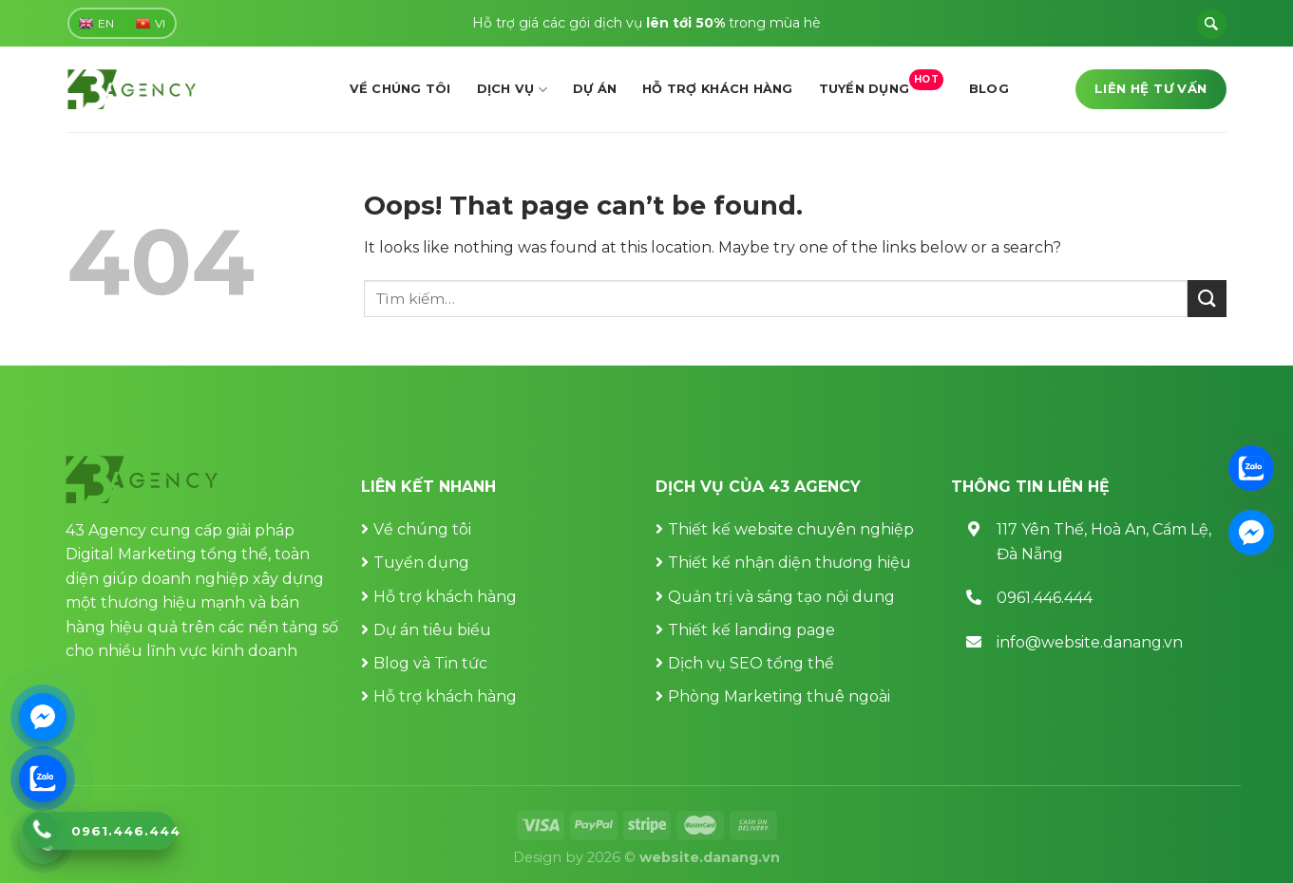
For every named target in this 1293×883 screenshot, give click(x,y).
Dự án (595, 89)
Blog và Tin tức (430, 663)
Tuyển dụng (881, 83)
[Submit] (1207, 298)
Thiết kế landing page (751, 630)
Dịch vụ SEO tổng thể (751, 663)
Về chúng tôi (400, 89)
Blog (989, 89)
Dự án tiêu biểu (432, 630)
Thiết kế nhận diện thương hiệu (789, 563)
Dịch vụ (512, 90)
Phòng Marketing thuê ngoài (779, 696)
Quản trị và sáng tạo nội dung (781, 597)
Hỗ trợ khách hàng (717, 89)
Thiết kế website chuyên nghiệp (791, 529)
